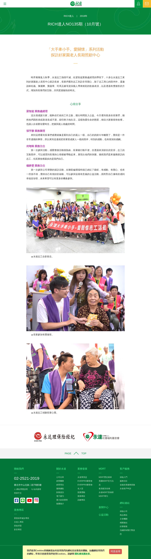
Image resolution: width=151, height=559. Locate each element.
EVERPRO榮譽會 (85, 481)
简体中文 (18, 493)
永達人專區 (19, 522)
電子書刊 (60, 496)
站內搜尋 (36, 489)
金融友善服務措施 (127, 485)
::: (1, 9)
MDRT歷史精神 (105, 477)
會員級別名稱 (104, 488)
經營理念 (60, 485)
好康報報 (123, 526)
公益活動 (103, 514)
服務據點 (60, 488)
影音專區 (18, 529)
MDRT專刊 (103, 496)
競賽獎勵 (81, 492)
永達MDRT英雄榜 (106, 492)
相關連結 (123, 523)
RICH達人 (69, 16)
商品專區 (123, 515)
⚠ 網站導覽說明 (21, 489)
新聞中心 (103, 507)
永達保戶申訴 (125, 488)
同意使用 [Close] (115, 551)
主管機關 (123, 519)
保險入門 (123, 477)
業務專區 (139, 4)
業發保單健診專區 (21, 518)
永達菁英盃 (82, 477)
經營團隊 (60, 481)
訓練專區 (81, 500)
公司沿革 (60, 477)
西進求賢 (18, 526)
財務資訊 (60, 492)
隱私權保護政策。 (83, 554)
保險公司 (123, 511)
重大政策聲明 (62, 500)
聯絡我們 (147, 4)
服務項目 (123, 481)
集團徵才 (60, 504)
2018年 (83, 16)
